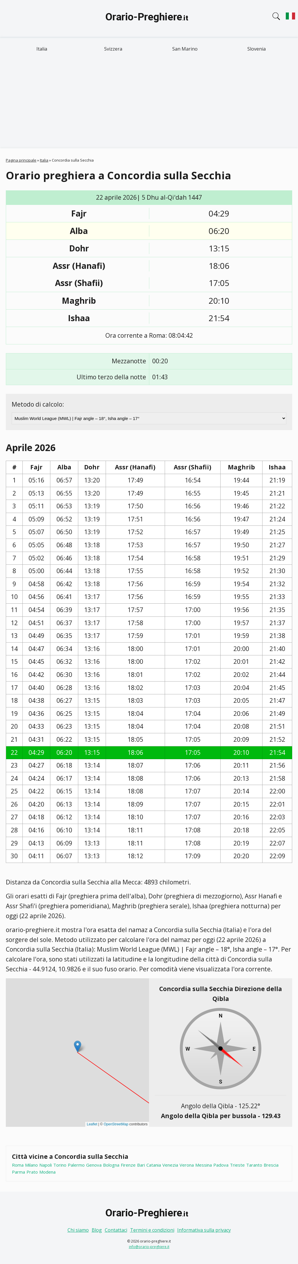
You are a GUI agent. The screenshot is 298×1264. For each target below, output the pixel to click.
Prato (32, 1172)
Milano (31, 1165)
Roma (18, 1165)
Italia (41, 49)
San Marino (185, 49)
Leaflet (92, 1124)
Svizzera (113, 49)
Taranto (254, 1165)
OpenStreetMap (116, 1124)
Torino (59, 1165)
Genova (94, 1165)
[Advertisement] (149, 103)
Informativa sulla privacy (204, 1230)
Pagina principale (21, 160)
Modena (47, 1172)
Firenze (128, 1165)
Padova (220, 1165)
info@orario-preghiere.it (149, 1246)
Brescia (271, 1165)
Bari (141, 1165)
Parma (18, 1172)
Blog (97, 1230)
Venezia (170, 1165)
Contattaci (116, 1230)
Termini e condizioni (152, 1230)
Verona (187, 1165)
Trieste (237, 1165)
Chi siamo (78, 1230)
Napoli (45, 1165)
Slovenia (256, 49)
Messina (203, 1165)
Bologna (111, 1165)
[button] (77, 1046)
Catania (153, 1165)
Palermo (76, 1165)
